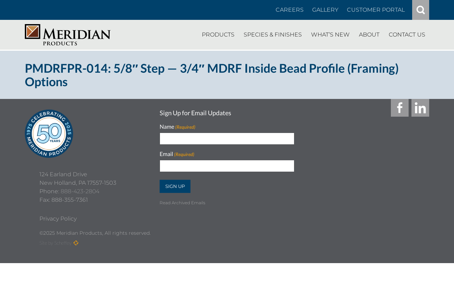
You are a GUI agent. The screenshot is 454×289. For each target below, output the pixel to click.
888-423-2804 (80, 217)
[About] (369, 34)
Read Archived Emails (182, 202)
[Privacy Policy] (58, 245)
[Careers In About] (289, 10)
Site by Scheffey (55, 269)
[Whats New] (330, 34)
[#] (420, 10)
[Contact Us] (407, 34)
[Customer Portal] (375, 10)
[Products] (218, 34)
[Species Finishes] (273, 34)
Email (177, 154)
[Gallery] (325, 10)
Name (177, 127)
